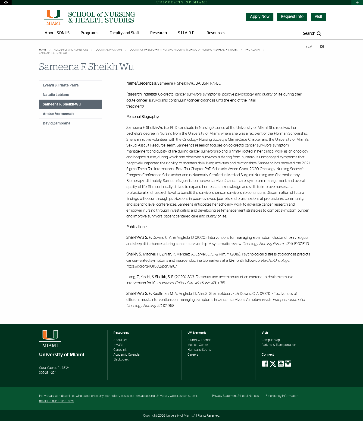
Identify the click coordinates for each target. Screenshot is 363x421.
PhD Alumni (253, 49)
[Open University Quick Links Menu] (357, 2)
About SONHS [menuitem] (57, 33)
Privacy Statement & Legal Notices (235, 396)
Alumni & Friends (199, 340)
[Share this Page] (320, 47)
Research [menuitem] (158, 33)
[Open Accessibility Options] (6, 2)
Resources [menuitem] (216, 33)
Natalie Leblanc (56, 95)
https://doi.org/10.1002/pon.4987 (151, 266)
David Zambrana (56, 123)
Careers (193, 354)
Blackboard (121, 359)
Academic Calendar (127, 354)
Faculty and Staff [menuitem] (124, 33)
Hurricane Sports (199, 349)
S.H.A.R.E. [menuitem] (186, 33)
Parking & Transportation (279, 345)
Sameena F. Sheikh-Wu (53, 53)
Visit (318, 17)
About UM (120, 340)
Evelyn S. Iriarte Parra (61, 85)
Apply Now (260, 17)
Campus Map (271, 340)
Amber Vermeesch (58, 114)
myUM (117, 345)
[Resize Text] (309, 47)
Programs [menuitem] (89, 33)
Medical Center (198, 345)
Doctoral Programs (109, 49)
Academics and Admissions (71, 49)
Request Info (292, 17)
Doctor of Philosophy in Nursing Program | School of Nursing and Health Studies (184, 49)
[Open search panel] (312, 34)
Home (43, 49)
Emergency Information (282, 396)
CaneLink (120, 349)
